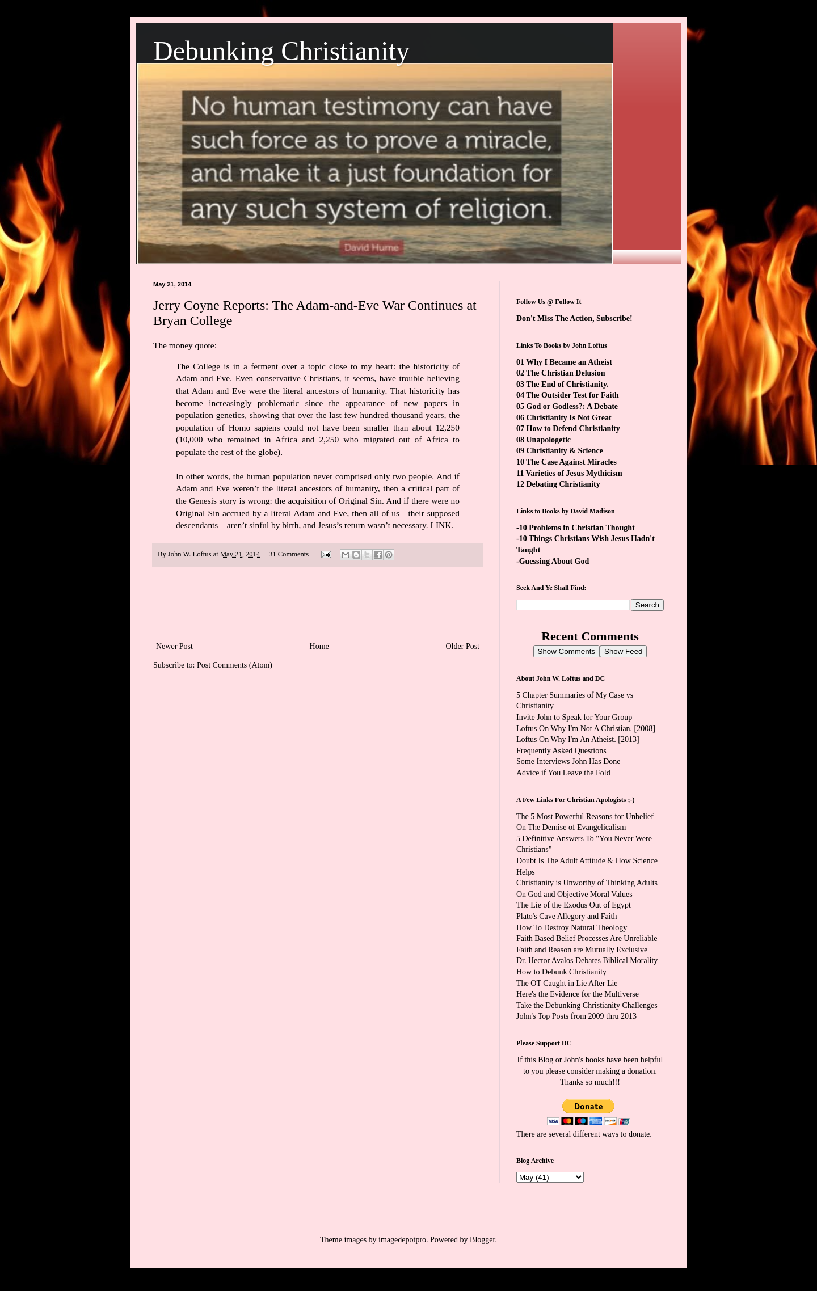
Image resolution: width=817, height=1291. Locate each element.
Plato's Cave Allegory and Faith (566, 916)
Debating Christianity (563, 484)
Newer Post (174, 646)
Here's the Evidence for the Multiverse (577, 994)
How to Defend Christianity (573, 428)
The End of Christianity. (567, 384)
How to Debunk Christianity (561, 972)
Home (319, 646)
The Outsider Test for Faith (572, 395)
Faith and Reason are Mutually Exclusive (581, 950)
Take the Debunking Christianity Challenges (587, 1005)
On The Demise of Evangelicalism (571, 827)
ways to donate (626, 1134)
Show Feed (623, 651)
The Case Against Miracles (571, 462)
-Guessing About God (552, 561)
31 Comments (289, 554)
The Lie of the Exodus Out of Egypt (573, 905)
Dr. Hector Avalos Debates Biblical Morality (587, 960)
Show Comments (566, 651)
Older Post (463, 646)
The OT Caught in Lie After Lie (567, 983)
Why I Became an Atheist (569, 362)
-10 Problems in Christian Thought (575, 528)
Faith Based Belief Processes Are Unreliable (586, 938)
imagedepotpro (402, 1239)
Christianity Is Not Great (569, 418)
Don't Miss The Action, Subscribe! (574, 318)
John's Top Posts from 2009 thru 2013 (576, 1016)
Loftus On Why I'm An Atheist (565, 739)
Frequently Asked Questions (561, 750)
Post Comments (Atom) (234, 665)
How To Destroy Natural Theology (571, 927)
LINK (441, 525)
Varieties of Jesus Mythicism (573, 473)
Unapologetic (549, 440)
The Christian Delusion (565, 373)
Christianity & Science (565, 450)
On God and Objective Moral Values (574, 894)
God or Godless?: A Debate (572, 406)
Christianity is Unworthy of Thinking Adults (587, 883)
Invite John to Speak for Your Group (574, 717)
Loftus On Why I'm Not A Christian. (574, 728)
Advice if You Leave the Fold (563, 773)
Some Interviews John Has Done (568, 761)
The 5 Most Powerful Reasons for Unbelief (585, 816)
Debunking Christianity (281, 51)
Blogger (482, 1239)
